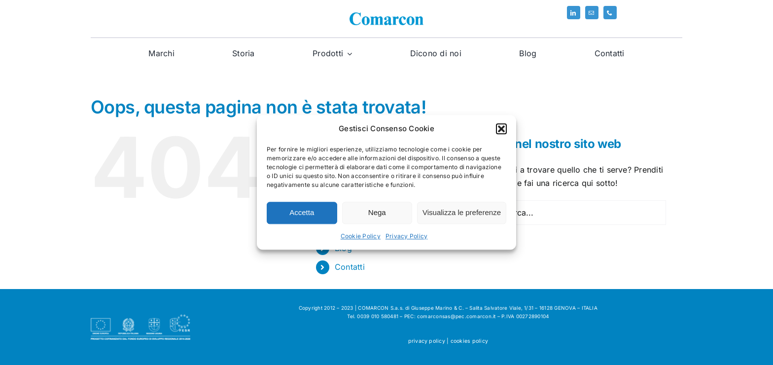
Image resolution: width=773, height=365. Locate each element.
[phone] (610, 12)
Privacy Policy (406, 236)
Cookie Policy (361, 236)
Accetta (301, 213)
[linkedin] (573, 12)
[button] (501, 129)
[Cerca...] (572, 212)
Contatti (350, 267)
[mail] (591, 12)
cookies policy (469, 341)
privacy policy (426, 341)
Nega (377, 213)
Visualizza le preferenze (461, 213)
